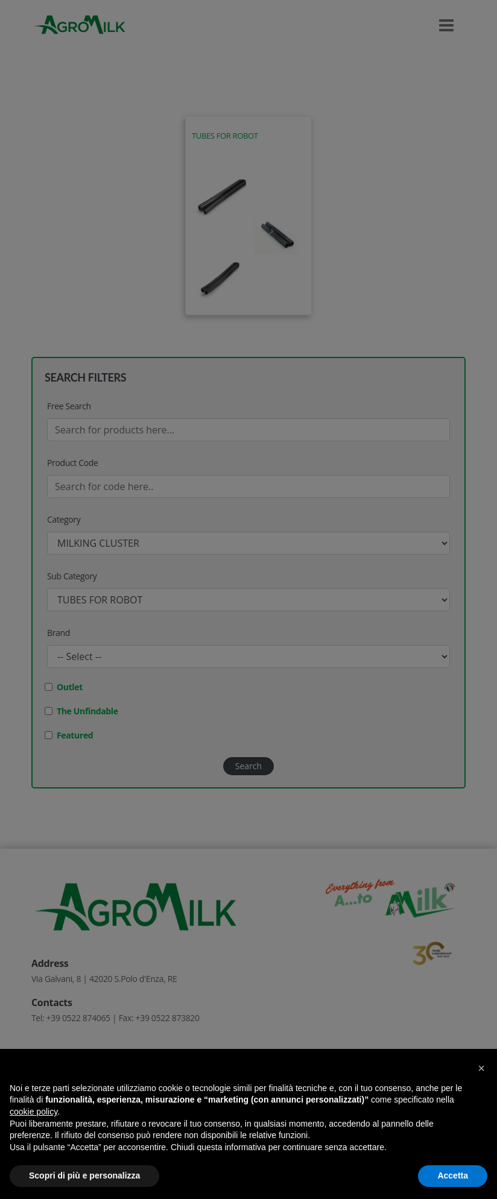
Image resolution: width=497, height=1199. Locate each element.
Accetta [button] (452, 1175)
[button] (481, 1068)
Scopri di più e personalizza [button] (84, 1175)
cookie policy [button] (33, 1111)
